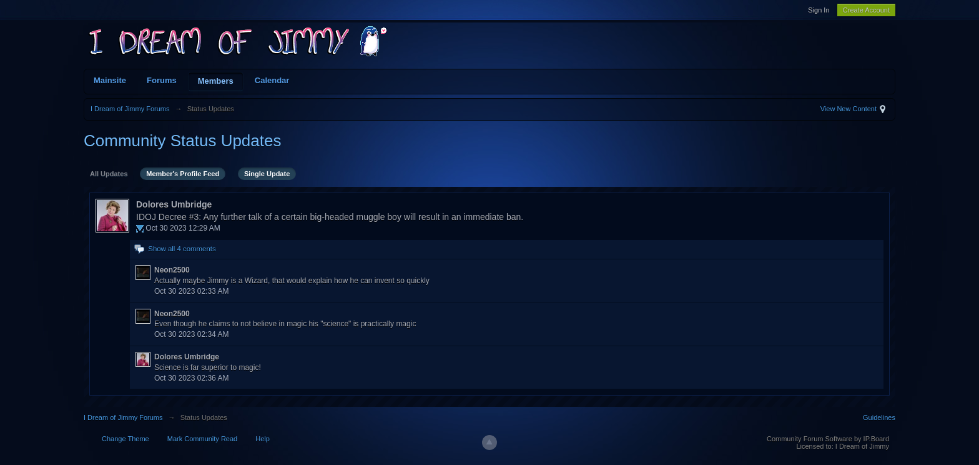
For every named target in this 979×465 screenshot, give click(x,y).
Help (262, 438)
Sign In (818, 10)
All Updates (109, 174)
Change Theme (125, 438)
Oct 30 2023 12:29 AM (182, 228)
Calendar (272, 80)
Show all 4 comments (181, 248)
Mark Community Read (202, 438)
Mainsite (110, 80)
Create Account (866, 10)
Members (216, 81)
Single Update (267, 174)
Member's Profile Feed (182, 174)
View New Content (848, 108)
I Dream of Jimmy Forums (123, 417)
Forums (162, 80)
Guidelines (879, 417)
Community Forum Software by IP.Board (828, 438)
